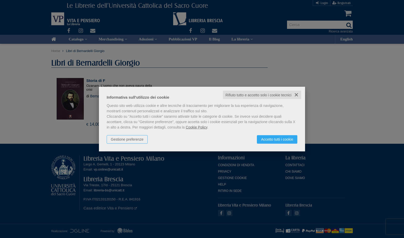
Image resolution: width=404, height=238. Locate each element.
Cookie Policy (196, 127)
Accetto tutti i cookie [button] (277, 139)
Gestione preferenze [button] (127, 139)
